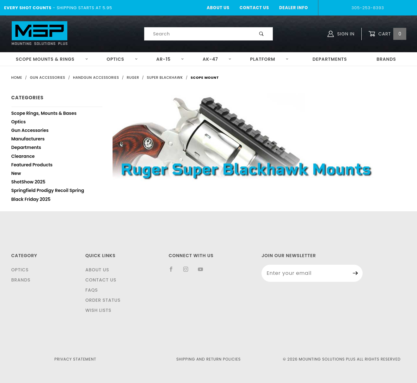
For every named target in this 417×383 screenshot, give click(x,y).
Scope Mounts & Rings (52, 59)
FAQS (91, 290)
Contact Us (254, 8)
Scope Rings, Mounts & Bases (44, 114)
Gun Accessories (30, 131)
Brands (386, 59)
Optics (122, 59)
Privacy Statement (75, 359)
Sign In (341, 34)
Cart (387, 34)
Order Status (102, 300)
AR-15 (170, 59)
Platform (269, 59)
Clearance (23, 157)
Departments (329, 59)
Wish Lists (98, 310)
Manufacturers (28, 139)
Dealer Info (293, 8)
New (16, 174)
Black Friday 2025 (31, 200)
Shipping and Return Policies (208, 359)
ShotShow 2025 (28, 182)
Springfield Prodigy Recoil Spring (47, 191)
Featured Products (32, 165)
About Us (218, 8)
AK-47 (217, 59)
